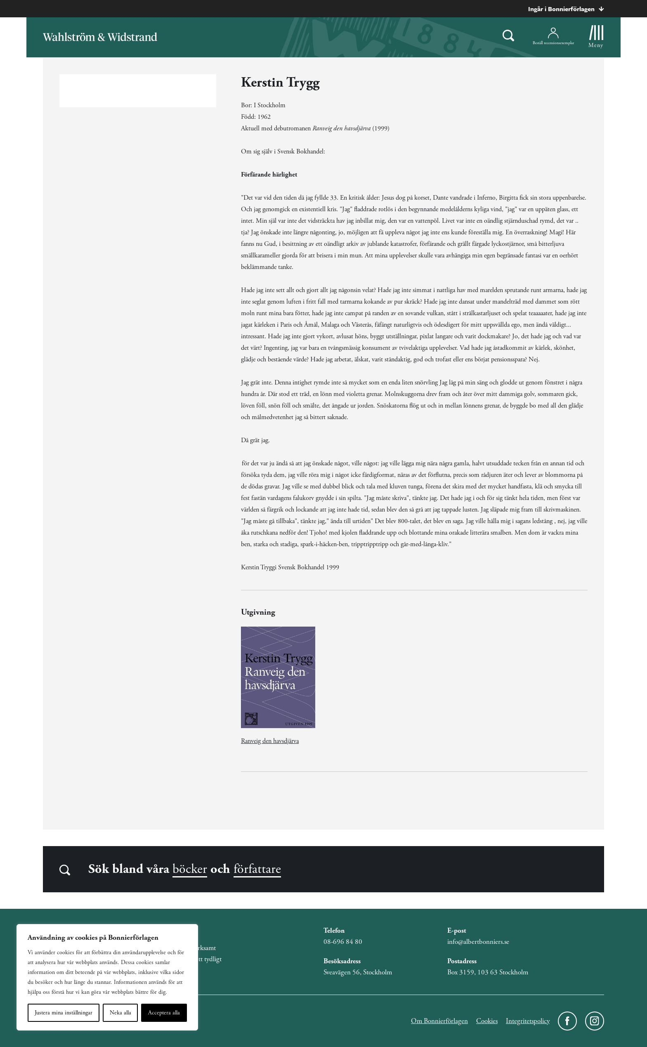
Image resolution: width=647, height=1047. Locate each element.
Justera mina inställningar (63, 1012)
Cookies (487, 1021)
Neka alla (120, 1012)
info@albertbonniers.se (478, 941)
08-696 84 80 (343, 941)
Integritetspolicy (528, 1021)
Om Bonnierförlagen (439, 1021)
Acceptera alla (164, 1012)
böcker (189, 869)
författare (257, 869)
